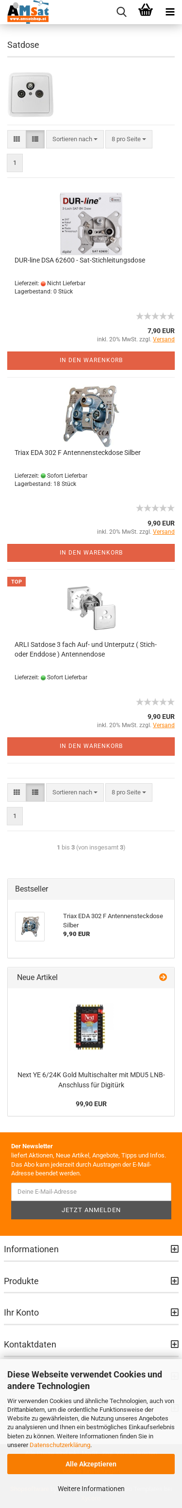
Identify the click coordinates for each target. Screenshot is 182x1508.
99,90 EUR (91, 1104)
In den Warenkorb (91, 360)
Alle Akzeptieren (91, 1464)
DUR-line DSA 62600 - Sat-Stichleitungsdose (80, 260)
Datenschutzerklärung (60, 1445)
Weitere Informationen (91, 1489)
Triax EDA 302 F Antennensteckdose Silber (78, 452)
